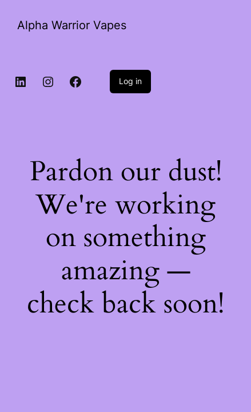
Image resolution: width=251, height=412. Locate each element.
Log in (130, 81)
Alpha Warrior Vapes (71, 25)
